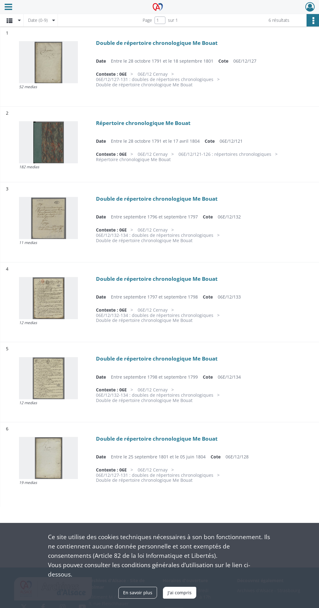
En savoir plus (137, 593)
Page (147, 20)
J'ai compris (180, 593)
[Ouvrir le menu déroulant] (8, 7)
